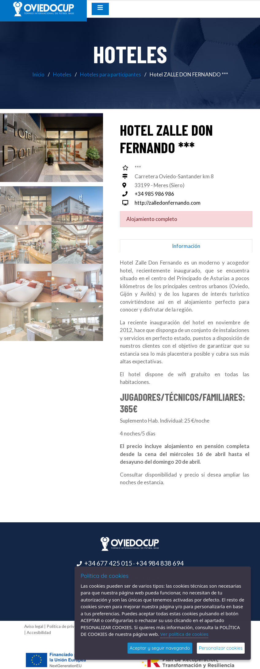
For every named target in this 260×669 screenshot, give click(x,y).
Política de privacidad (66, 626)
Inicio (38, 74)
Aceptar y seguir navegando (160, 648)
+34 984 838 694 (160, 563)
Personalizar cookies (221, 648)
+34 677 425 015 (108, 563)
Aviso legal (33, 626)
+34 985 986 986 (154, 194)
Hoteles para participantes (110, 74)
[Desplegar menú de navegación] (100, 9)
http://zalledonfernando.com (168, 202)
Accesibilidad (39, 632)
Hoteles (62, 74)
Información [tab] (186, 246)
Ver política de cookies (184, 634)
